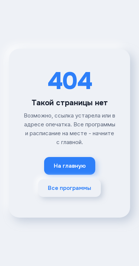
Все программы (69, 188)
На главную (70, 166)
